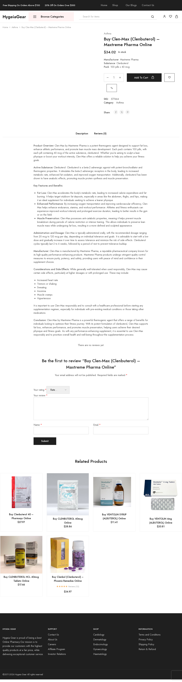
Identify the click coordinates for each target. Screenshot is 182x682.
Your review (40, 395)
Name (38, 425)
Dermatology (99, 639)
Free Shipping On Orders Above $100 (21, 5)
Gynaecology (100, 649)
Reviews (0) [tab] (100, 133)
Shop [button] (115, 5)
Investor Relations (57, 654)
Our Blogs (131, 5)
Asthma (15, 27)
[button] (112, 88)
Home (104, 5)
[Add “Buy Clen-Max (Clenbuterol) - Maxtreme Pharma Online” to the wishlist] (169, 77)
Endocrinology (100, 644)
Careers (52, 644)
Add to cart (144, 77)
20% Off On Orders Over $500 (60, 5)
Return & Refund (147, 649)
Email (97, 425)
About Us (52, 639)
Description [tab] (82, 133)
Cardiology (98, 634)
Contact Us (148, 5)
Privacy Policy (146, 639)
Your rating (40, 390)
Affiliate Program (56, 649)
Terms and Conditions (150, 634)
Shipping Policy (146, 644)
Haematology (100, 654)
